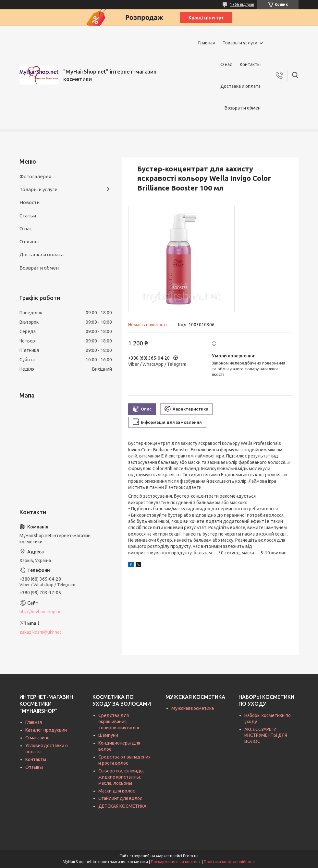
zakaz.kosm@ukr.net (40, 632)
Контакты (250, 64)
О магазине (37, 737)
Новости (29, 202)
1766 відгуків (242, 4)
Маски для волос (116, 790)
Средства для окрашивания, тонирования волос (119, 721)
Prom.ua (191, 856)
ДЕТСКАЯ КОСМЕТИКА (122, 806)
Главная (206, 42)
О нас (226, 64)
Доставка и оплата (240, 86)
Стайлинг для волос (120, 798)
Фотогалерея (35, 176)
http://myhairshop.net (41, 611)
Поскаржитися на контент (176, 862)
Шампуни (108, 735)
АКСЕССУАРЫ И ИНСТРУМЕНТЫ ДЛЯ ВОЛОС (265, 735)
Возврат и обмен (243, 107)
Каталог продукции (46, 730)
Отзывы (29, 241)
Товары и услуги (240, 42)
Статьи (27, 215)
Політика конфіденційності (229, 862)
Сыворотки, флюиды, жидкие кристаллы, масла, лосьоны (121, 777)
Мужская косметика (192, 708)
